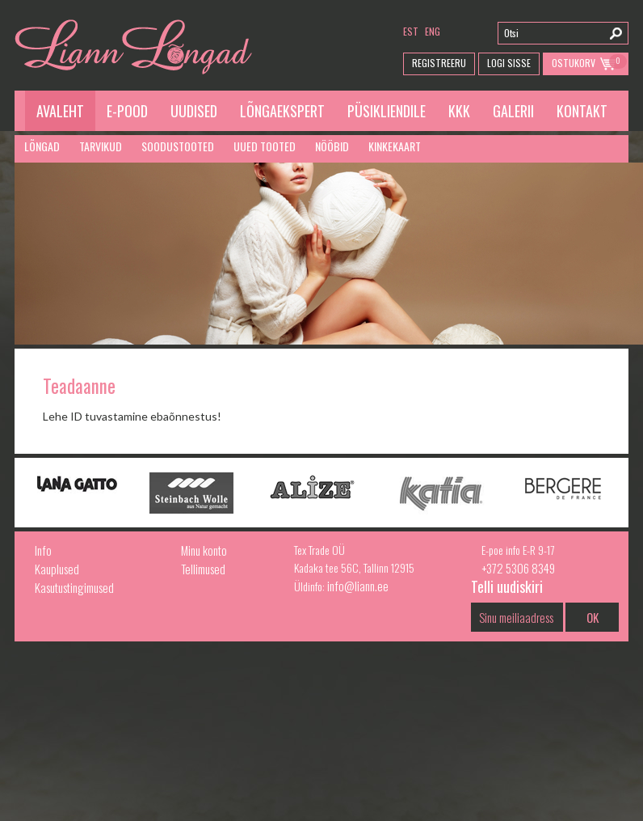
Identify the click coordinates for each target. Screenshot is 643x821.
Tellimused (203, 569)
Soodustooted (177, 146)
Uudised (193, 110)
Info (43, 550)
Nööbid (332, 146)
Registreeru (439, 63)
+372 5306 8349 (518, 568)
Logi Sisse (509, 63)
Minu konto (204, 550)
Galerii (513, 110)
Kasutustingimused (74, 587)
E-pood (127, 110)
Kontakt (582, 110)
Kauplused (57, 569)
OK (592, 617)
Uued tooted (264, 146)
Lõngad (42, 146)
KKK (459, 110)
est (410, 31)
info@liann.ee (358, 586)
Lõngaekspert (282, 110)
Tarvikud (100, 146)
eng (432, 31)
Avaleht (60, 110)
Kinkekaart (394, 146)
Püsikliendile (386, 110)
